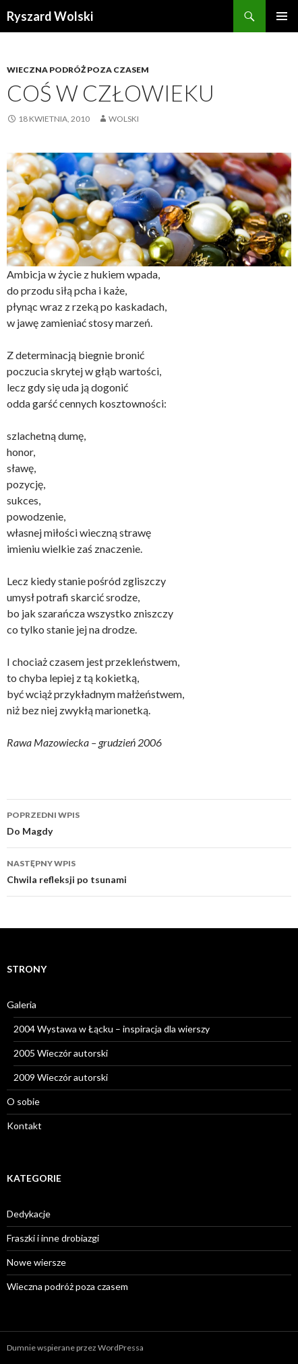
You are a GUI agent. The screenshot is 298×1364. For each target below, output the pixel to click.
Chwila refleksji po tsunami (149, 870)
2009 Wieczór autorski (60, 1077)
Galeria (21, 1004)
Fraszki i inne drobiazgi (53, 1238)
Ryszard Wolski (50, 16)
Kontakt (24, 1125)
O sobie (23, 1101)
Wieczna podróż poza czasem (78, 70)
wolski (124, 119)
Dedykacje (29, 1213)
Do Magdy (149, 822)
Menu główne (282, 16)
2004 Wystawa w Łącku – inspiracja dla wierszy (111, 1028)
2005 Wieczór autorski (60, 1053)
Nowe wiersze (36, 1262)
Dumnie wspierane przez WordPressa (75, 1347)
